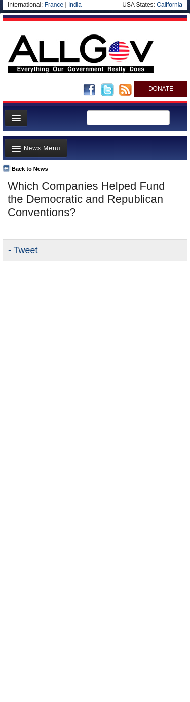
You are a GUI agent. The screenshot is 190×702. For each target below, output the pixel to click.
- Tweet (22, 250)
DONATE (160, 88)
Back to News (30, 169)
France (54, 4)
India (75, 4)
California (169, 4)
